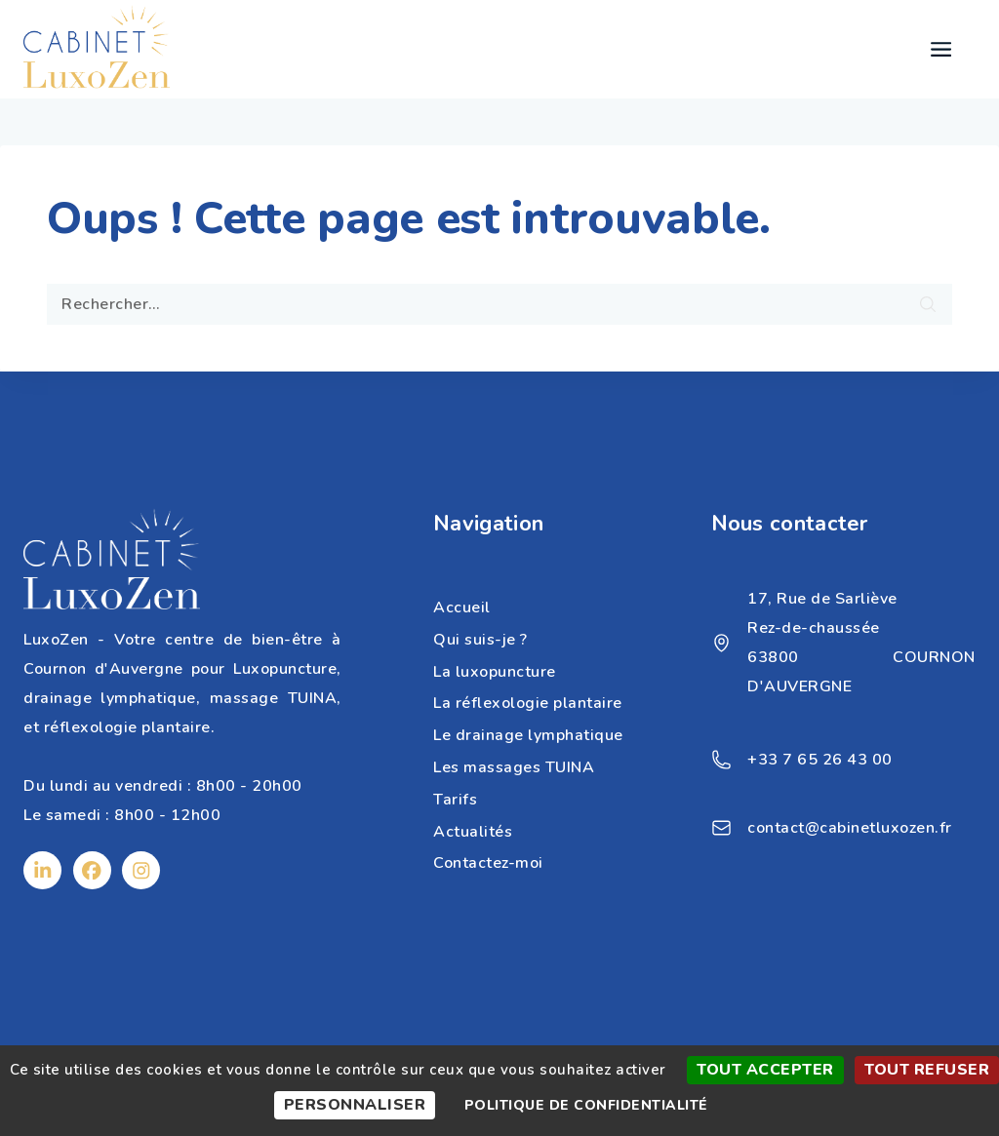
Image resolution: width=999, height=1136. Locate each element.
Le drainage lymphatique (528, 735)
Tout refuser (926, 1069)
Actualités (472, 831)
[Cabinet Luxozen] (96, 49)
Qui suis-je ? (480, 639)
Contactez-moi (488, 863)
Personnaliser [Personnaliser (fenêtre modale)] (355, 1105)
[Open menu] (941, 49)
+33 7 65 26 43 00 (820, 759)
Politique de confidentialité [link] (586, 1105)
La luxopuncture (494, 672)
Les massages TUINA (513, 767)
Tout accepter (765, 1069)
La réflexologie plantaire (527, 703)
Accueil (462, 607)
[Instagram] (141, 870)
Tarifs (455, 799)
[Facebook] (92, 870)
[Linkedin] (42, 870)
